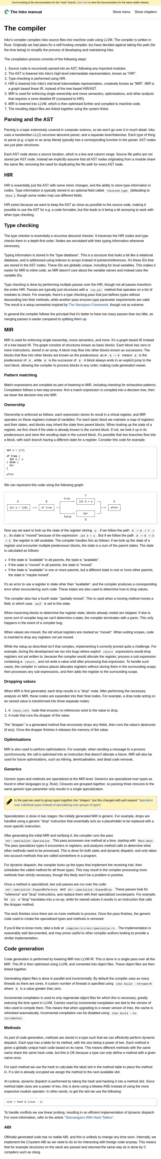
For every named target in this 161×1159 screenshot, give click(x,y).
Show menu (122, 12)
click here (82, 2)
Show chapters (146, 12)
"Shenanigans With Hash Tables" (88, 1117)
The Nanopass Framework (88, 305)
